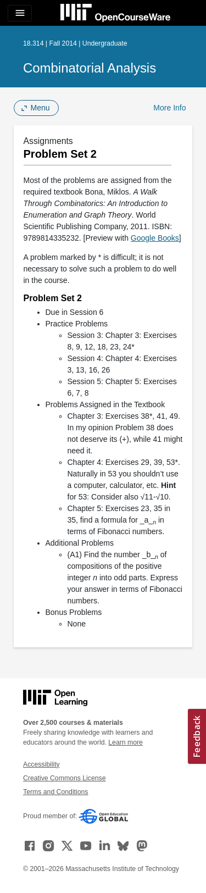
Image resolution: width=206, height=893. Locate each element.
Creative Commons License (64, 778)
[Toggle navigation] (20, 13)
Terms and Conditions (55, 792)
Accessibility (41, 764)
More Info (169, 107)
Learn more (125, 742)
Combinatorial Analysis (89, 67)
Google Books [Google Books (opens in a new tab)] (155, 238)
